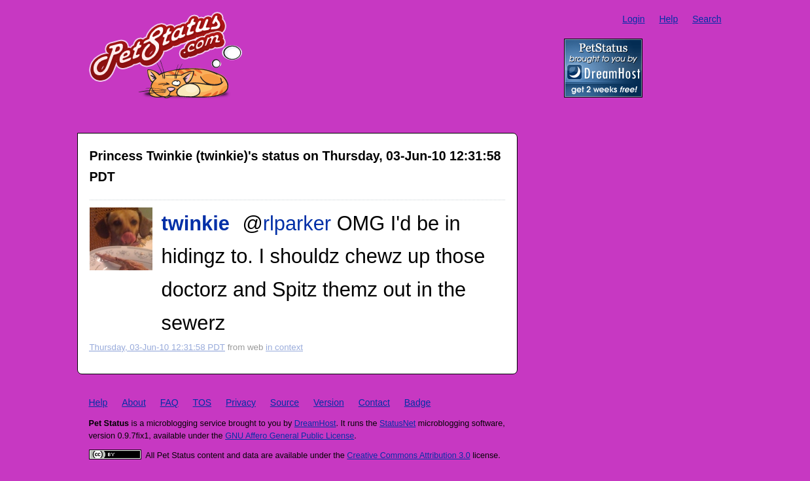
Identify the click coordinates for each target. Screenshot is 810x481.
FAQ (169, 402)
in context (284, 347)
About (134, 402)
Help (668, 19)
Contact (374, 402)
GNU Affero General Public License (289, 435)
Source (284, 402)
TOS (202, 402)
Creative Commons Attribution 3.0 (408, 455)
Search (706, 19)
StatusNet (397, 423)
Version (328, 402)
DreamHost (315, 423)
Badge (417, 402)
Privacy (241, 402)
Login (633, 19)
